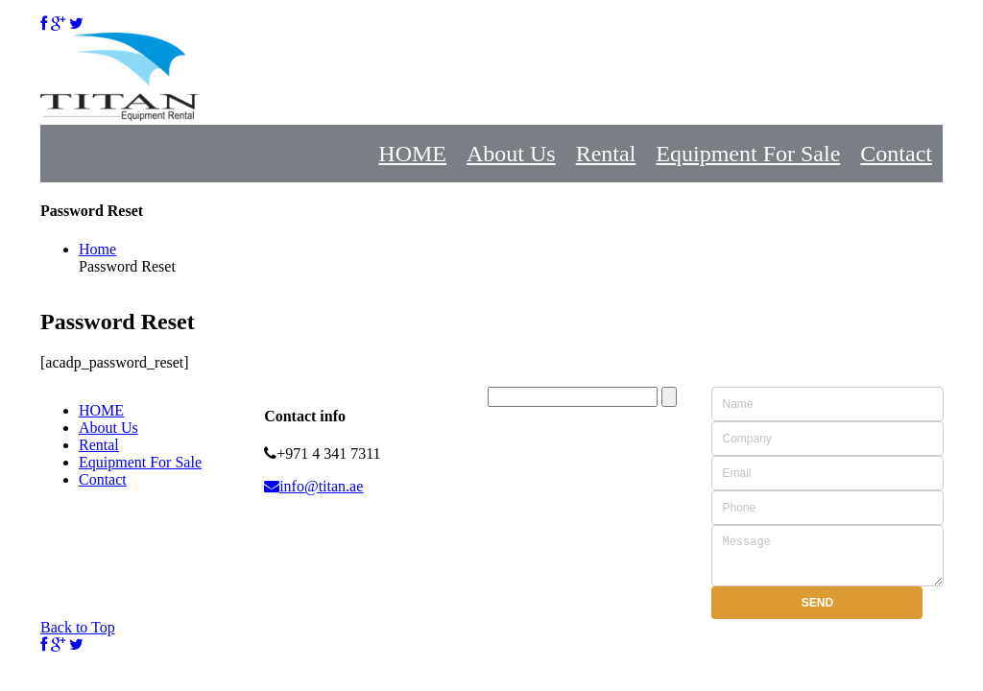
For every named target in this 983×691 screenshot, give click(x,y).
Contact (896, 153)
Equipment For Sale (748, 153)
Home (97, 249)
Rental (606, 153)
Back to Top (77, 636)
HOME (412, 153)
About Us (511, 153)
